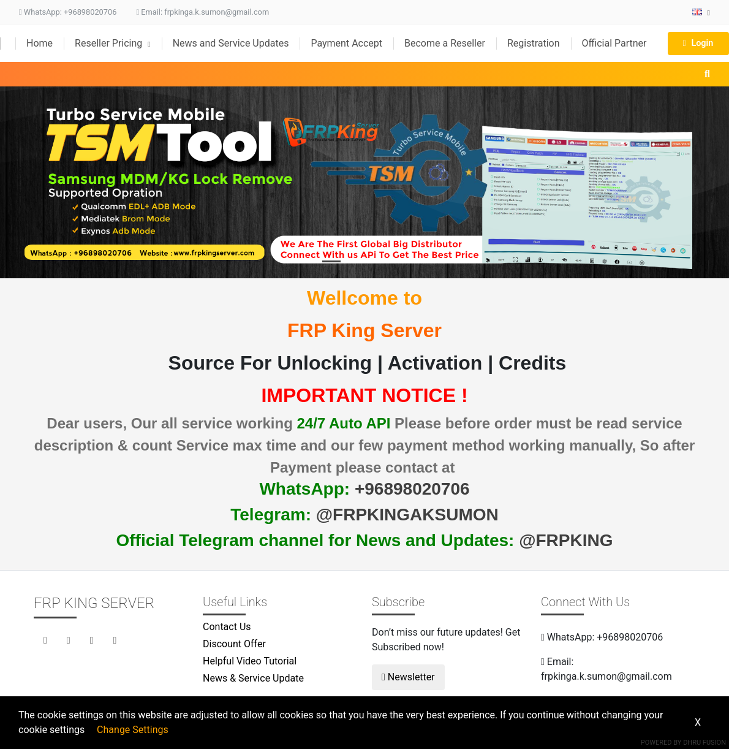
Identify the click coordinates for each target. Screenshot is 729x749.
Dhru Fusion (704, 743)
